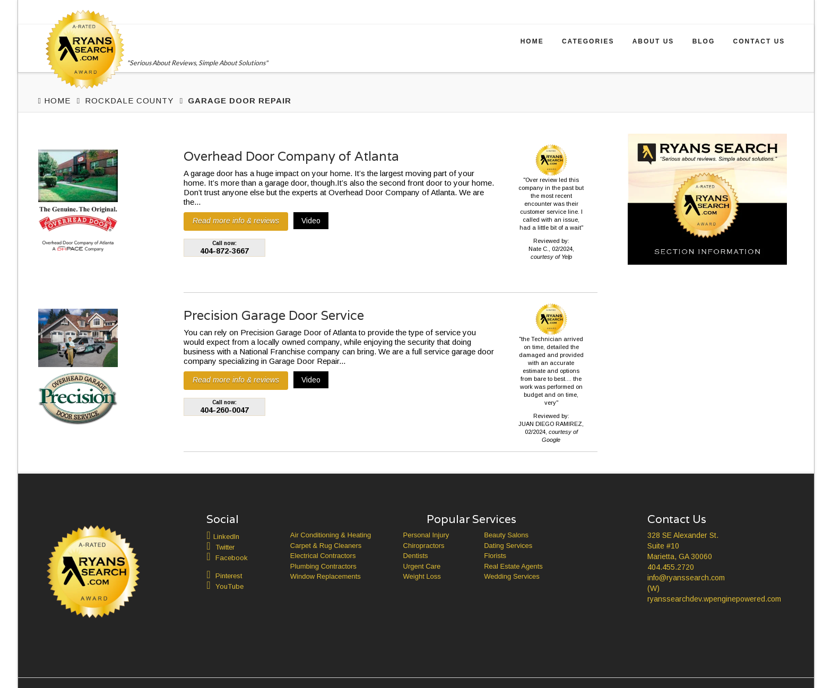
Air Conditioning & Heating (330, 535)
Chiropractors (424, 546)
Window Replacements (325, 576)
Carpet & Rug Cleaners (325, 546)
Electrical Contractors (323, 556)
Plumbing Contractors (323, 566)
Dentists (415, 556)
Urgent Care (422, 566)
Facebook (231, 557)
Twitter (225, 547)
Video (310, 220)
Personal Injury (426, 535)
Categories (588, 41)
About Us (653, 41)
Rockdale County (129, 100)
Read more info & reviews (236, 220)
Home (532, 41)
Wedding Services (512, 576)
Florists (495, 556)
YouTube (229, 586)
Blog (703, 41)
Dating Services (508, 546)
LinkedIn (226, 536)
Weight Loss (422, 576)
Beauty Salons (506, 535)
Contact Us (759, 41)
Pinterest (228, 575)
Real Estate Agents (513, 566)
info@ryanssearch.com (686, 577)
